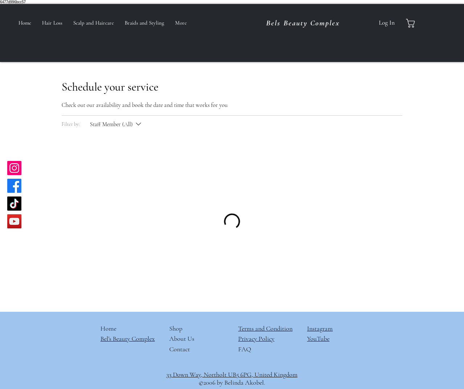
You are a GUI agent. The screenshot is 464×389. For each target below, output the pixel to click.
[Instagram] (14, 168)
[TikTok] (14, 203)
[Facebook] (14, 186)
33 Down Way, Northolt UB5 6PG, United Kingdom (232, 374)
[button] (416, 23)
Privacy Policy (256, 339)
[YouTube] (14, 221)
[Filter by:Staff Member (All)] (116, 124)
